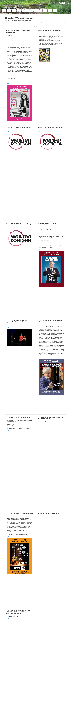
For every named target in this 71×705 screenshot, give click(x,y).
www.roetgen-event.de (32, 22)
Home (4, 10)
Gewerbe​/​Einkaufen (34, 10)
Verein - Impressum (49, 10)
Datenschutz (55, 10)
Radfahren (9, 10)
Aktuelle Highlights (19, 10)
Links (44, 10)
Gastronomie (29, 10)
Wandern (14, 10)
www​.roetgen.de (40, 10)
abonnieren (35, 26)
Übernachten (24, 10)
